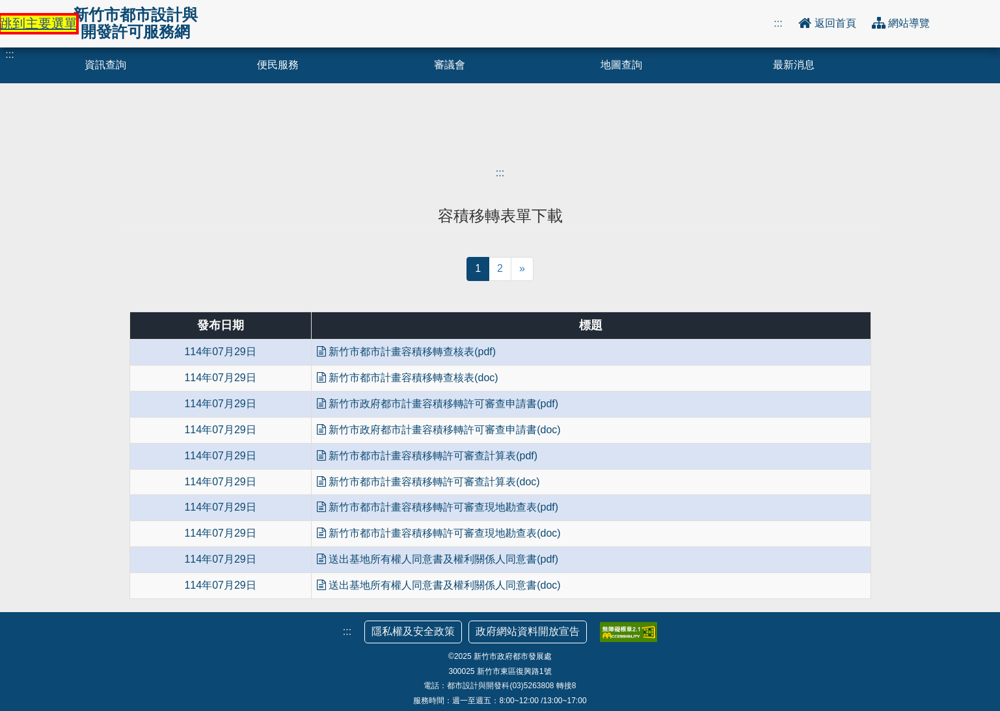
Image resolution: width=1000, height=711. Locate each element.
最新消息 (794, 64)
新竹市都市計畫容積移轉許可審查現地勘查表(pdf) (437, 507)
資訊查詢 (105, 64)
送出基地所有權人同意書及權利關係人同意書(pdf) (437, 559)
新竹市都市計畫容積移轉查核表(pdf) (406, 351)
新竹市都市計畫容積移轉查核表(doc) (407, 377)
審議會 (449, 64)
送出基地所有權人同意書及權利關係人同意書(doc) (439, 585)
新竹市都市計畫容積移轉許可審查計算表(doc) (428, 481)
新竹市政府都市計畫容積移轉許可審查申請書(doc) (439, 429)
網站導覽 (909, 23)
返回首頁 (837, 23)
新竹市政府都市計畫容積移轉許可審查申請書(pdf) (437, 403)
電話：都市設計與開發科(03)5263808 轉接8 (500, 685)
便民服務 (278, 64)
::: (778, 23)
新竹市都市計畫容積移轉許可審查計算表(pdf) (427, 455)
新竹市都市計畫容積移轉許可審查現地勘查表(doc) (439, 533)
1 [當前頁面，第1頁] (478, 268)
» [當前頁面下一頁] (522, 268)
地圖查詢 (621, 64)
